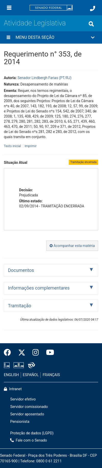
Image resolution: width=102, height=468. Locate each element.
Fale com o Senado (28, 440)
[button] (51, 37)
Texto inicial (13, 146)
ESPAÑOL (31, 375)
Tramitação (19, 305)
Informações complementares (39, 288)
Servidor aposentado (27, 414)
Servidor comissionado (29, 407)
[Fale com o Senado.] (92, 8)
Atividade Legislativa (35, 23)
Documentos (21, 270)
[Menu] (9, 8)
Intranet (13, 389)
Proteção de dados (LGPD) (32, 433)
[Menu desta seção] (8, 37)
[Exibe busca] (91, 24)
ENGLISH (11, 375)
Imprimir (31, 146)
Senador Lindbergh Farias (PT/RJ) (44, 78)
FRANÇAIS (51, 375)
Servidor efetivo (23, 399)
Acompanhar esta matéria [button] (72, 246)
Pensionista (19, 421)
